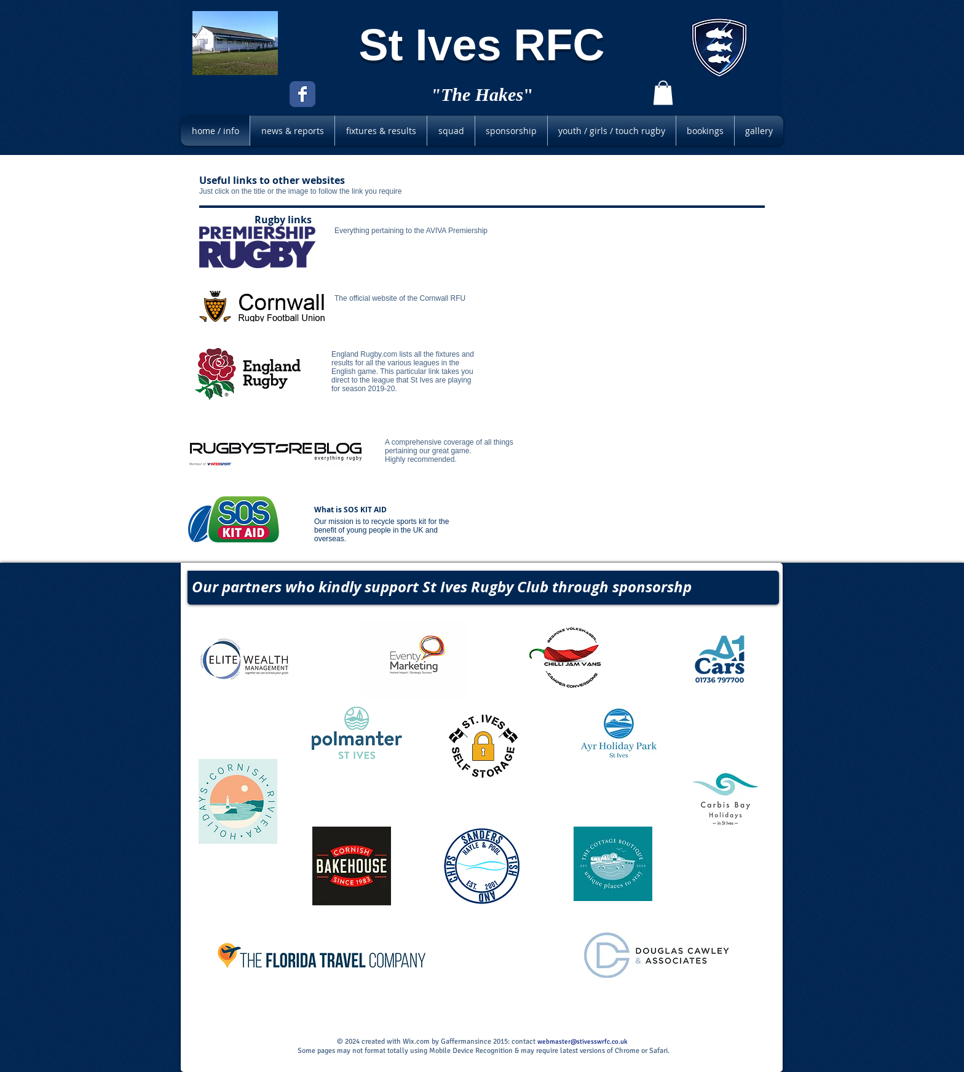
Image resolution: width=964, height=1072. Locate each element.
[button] (663, 93)
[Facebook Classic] (302, 94)
